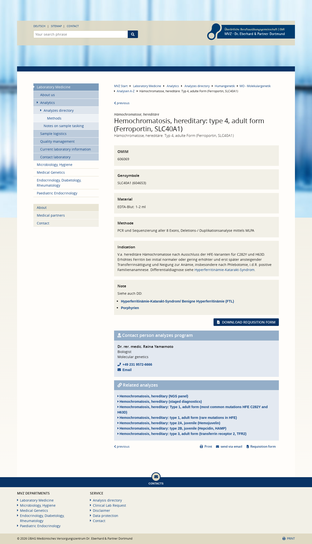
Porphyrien (130, 308)
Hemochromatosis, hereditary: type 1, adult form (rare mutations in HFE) (177, 418)
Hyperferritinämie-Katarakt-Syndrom (224, 269)
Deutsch (39, 26)
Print (208, 446)
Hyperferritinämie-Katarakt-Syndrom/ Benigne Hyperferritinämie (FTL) (177, 301)
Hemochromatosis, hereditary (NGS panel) (152, 396)
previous (121, 103)
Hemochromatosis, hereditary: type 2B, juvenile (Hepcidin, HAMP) (171, 428)
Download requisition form (248, 322)
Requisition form (263, 446)
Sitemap (56, 26)
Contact (73, 26)
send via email (231, 446)
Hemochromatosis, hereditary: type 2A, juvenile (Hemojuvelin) (168, 423)
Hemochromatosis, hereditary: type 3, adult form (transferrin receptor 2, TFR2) (181, 434)
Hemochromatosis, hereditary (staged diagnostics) (159, 401)
